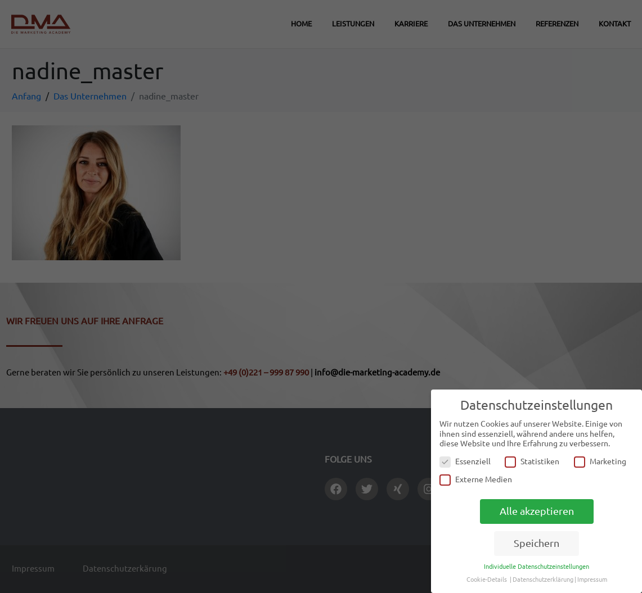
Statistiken (532, 461)
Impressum (592, 579)
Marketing (600, 461)
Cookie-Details (486, 579)
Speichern (536, 543)
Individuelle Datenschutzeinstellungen (536, 566)
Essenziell (465, 461)
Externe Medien (475, 479)
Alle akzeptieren (537, 511)
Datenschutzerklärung (543, 579)
